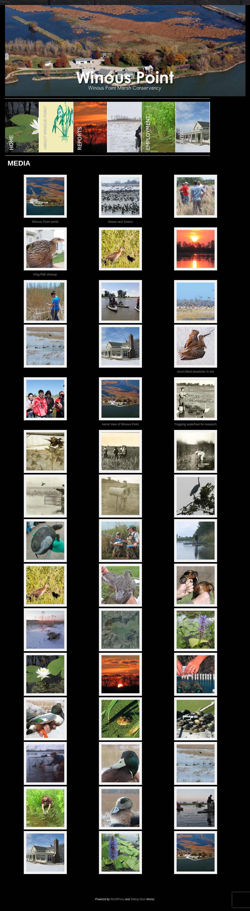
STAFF (125, 127)
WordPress (117, 899)
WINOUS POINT (22, 127)
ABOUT (56, 127)
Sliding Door (138, 899)
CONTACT (193, 127)
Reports (90, 127)
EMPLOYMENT (159, 127)
